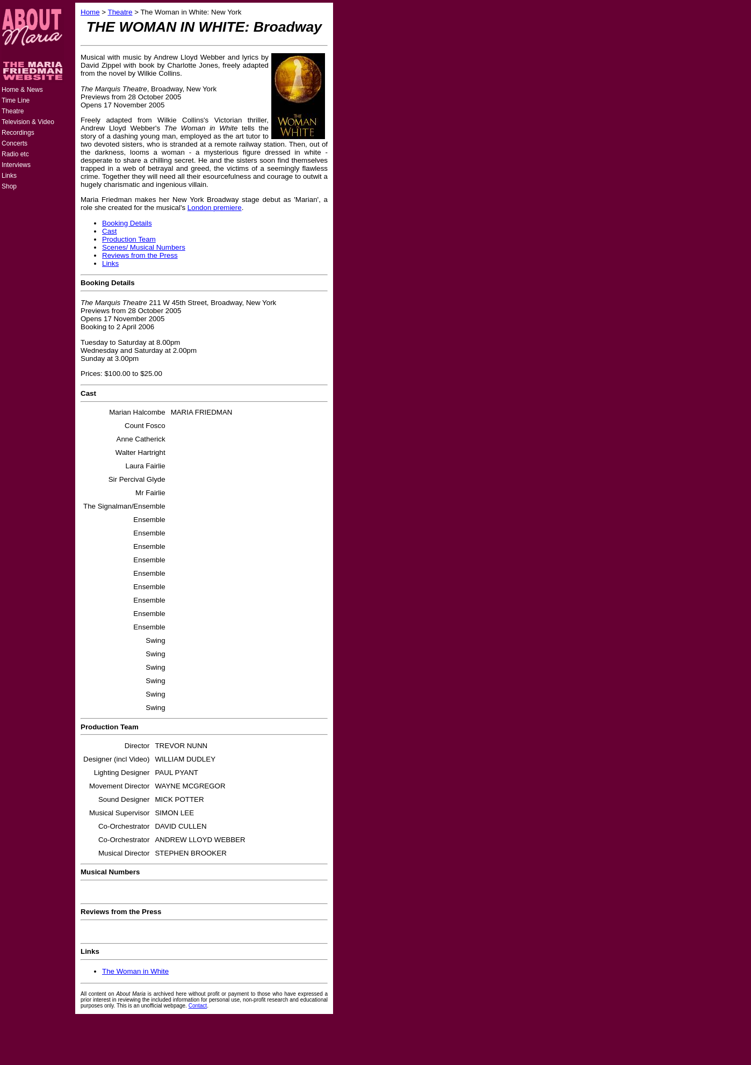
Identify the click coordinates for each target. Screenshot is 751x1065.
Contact (198, 1006)
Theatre (13, 111)
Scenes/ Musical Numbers (143, 247)
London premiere (214, 208)
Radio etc (15, 154)
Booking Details (127, 223)
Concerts (14, 143)
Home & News (22, 89)
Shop (9, 186)
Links (9, 175)
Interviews (16, 165)
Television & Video (28, 122)
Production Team (129, 239)
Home (90, 12)
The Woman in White (135, 971)
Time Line (16, 100)
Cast (109, 231)
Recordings (18, 132)
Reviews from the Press (140, 255)
